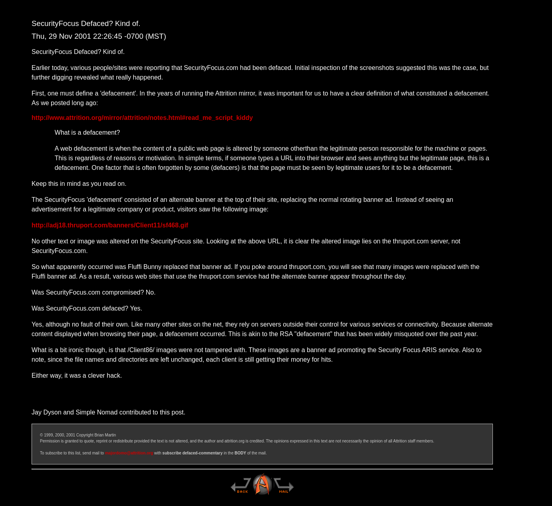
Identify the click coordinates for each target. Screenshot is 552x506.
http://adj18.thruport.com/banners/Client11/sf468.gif (110, 225)
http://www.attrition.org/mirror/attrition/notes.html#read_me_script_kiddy (142, 117)
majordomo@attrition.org (129, 453)
